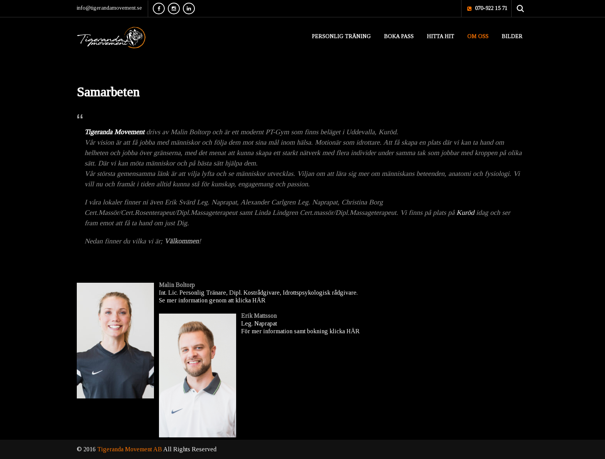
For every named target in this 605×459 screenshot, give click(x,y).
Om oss (477, 36)
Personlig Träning (341, 36)
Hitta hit (440, 36)
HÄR (258, 300)
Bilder (512, 36)
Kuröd (465, 212)
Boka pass (399, 36)
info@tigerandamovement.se (109, 8)
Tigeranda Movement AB (130, 449)
